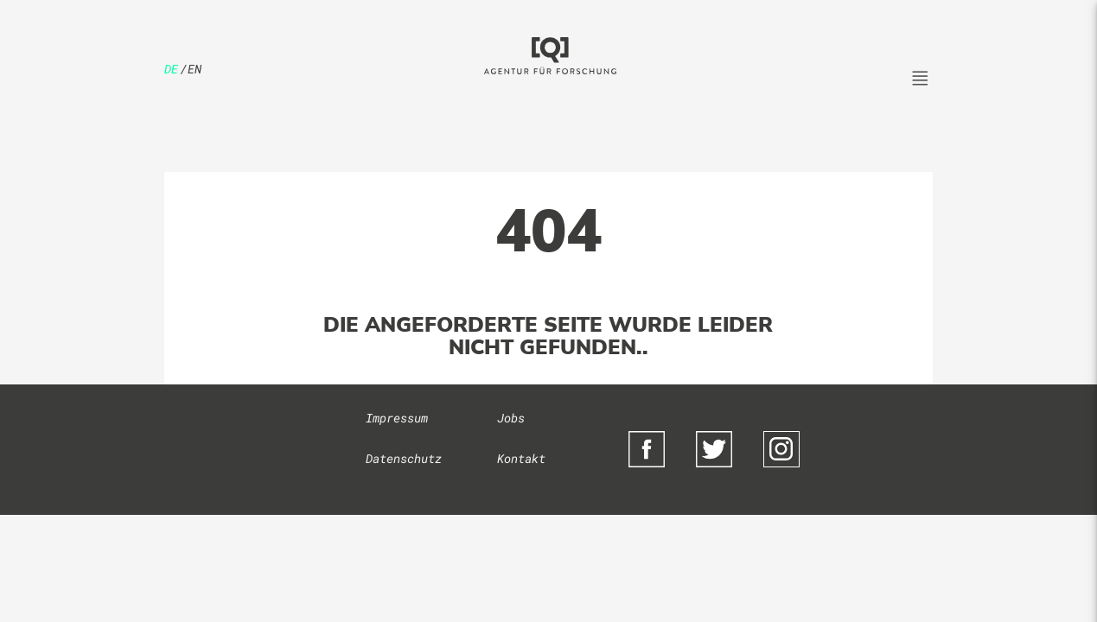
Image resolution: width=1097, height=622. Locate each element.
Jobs (511, 418)
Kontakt (521, 458)
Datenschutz (404, 458)
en (194, 69)
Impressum (397, 418)
